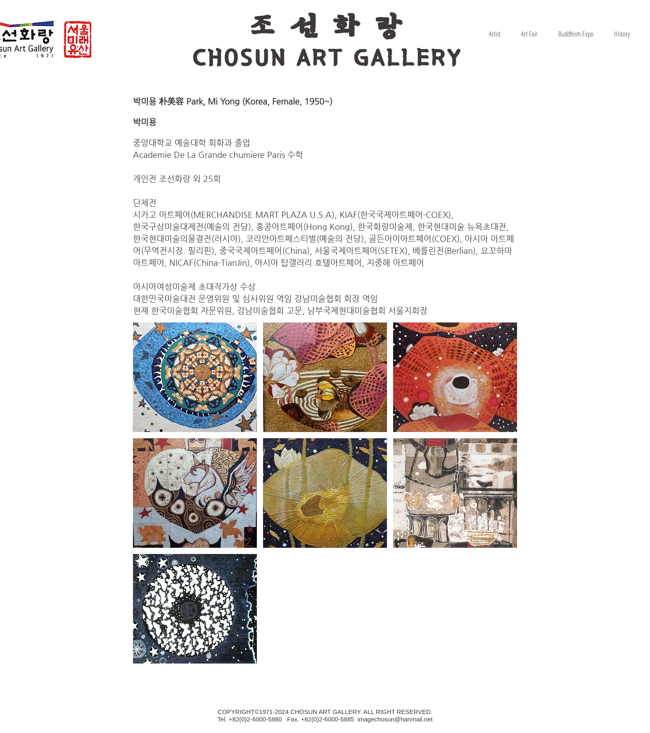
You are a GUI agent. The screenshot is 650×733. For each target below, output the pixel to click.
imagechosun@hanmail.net (395, 719)
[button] (195, 377)
